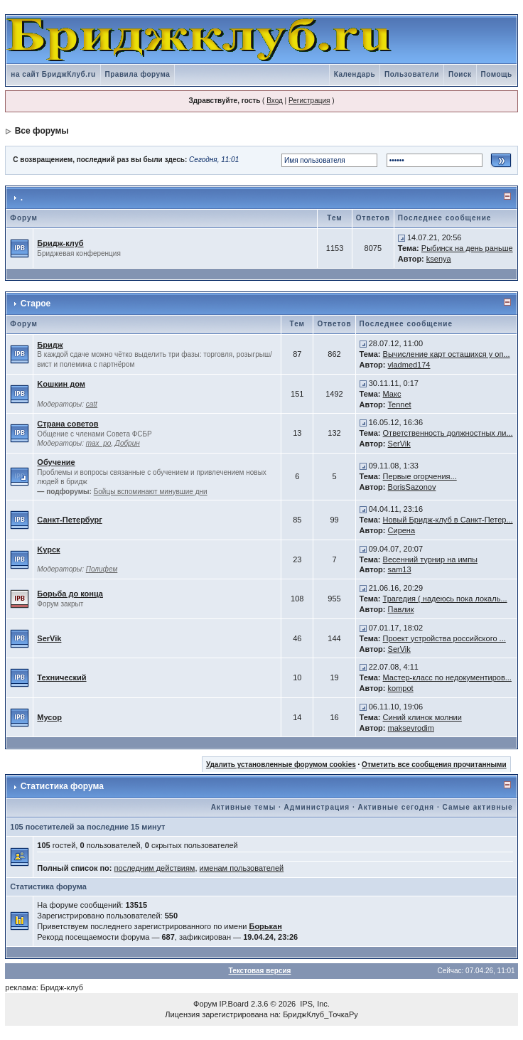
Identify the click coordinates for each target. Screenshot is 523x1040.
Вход (274, 100)
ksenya (438, 258)
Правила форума (138, 74)
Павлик (401, 609)
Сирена (402, 530)
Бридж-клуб (60, 243)
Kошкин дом (61, 384)
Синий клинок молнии (422, 717)
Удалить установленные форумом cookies (281, 764)
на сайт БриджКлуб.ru (53, 74)
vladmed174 (409, 364)
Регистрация (309, 100)
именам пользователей (242, 868)
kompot (401, 688)
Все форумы (42, 131)
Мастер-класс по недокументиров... (447, 677)
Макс (392, 394)
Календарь (354, 74)
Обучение (56, 462)
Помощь (496, 74)
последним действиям (154, 868)
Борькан (265, 926)
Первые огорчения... (420, 476)
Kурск (48, 549)
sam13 (399, 569)
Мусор (49, 717)
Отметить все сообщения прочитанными (434, 764)
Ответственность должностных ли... (448, 433)
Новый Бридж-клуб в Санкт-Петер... (448, 519)
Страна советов (67, 423)
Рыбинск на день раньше (467, 248)
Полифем (102, 569)
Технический (61, 677)
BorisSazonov (412, 487)
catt (91, 404)
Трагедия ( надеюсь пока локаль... (445, 598)
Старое (36, 304)
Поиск (460, 74)
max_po (99, 443)
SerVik (399, 443)
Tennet (399, 404)
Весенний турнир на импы (430, 559)
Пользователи (411, 74)
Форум (205, 1003)
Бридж (50, 345)
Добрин (127, 443)
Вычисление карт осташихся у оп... (446, 354)
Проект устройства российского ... (444, 638)
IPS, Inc (314, 1003)
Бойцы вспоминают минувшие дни (150, 491)
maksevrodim (411, 728)
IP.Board (234, 1003)
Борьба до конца (70, 593)
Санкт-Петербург (69, 519)
